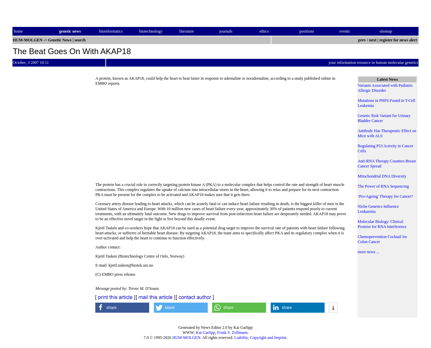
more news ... (368, 251)
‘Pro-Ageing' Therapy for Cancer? (385, 196)
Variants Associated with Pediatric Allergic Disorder (385, 88)
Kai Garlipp (205, 332)
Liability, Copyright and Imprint (260, 337)
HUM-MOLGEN (186, 337)
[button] (122, 308)
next (372, 40)
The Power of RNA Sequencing (383, 186)
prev (362, 40)
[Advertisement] (221, 136)
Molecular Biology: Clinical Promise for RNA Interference (382, 224)
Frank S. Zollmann (232, 332)
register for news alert (398, 40)
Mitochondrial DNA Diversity (382, 176)
